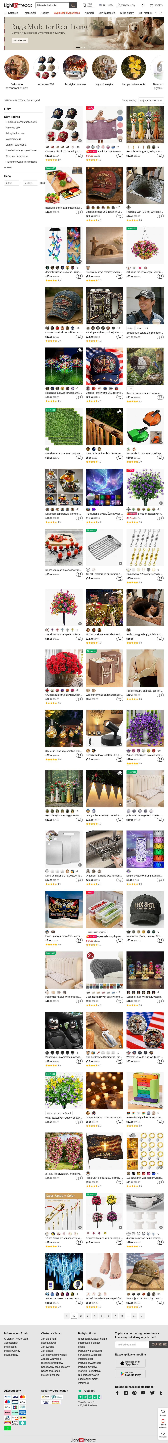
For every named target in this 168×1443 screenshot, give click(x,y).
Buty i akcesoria (107, 13)
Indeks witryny (12, 1350)
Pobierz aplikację (163, 1426)
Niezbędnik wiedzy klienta (92, 1338)
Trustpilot (86, 1390)
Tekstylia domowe (15, 133)
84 (134, 1316)
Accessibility (11, 1342)
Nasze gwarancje (50, 1370)
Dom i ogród (33, 100)
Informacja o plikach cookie (89, 1344)
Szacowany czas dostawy (55, 1366)
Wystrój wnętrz (13, 139)
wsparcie (162, 1437)
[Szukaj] (52, 5)
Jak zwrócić (47, 1346)
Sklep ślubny (127, 13)
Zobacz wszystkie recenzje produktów (52, 1360)
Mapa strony (11, 1354)
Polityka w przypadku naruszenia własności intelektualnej (90, 1354)
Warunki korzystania (89, 1370)
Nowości (89, 13)
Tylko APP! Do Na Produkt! (91, 5)
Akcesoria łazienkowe (17, 156)
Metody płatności (50, 1374)
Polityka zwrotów (87, 1366)
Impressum (10, 1346)
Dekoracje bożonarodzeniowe (21, 122)
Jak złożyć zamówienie (54, 1354)
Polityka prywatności (89, 1362)
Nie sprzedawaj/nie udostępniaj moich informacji (88, 1378)
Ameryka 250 (13, 127)
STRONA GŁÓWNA (15, 100)
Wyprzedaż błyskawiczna (67, 13)
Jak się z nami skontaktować (49, 1340)
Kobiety (45, 13)
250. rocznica (145, 13)
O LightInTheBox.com (16, 1338)
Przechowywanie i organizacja (21, 161)
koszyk (163, 1412)
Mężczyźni (30, 13)
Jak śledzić (47, 1350)
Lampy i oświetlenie (16, 144)
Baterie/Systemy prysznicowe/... (22, 150)
